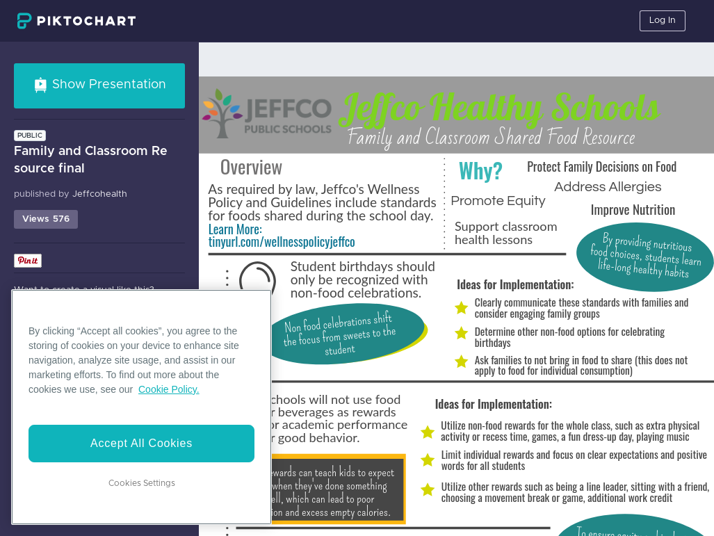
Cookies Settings (141, 483)
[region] (141, 407)
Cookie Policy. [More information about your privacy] (169, 389)
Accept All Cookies (141, 443)
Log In (662, 20)
